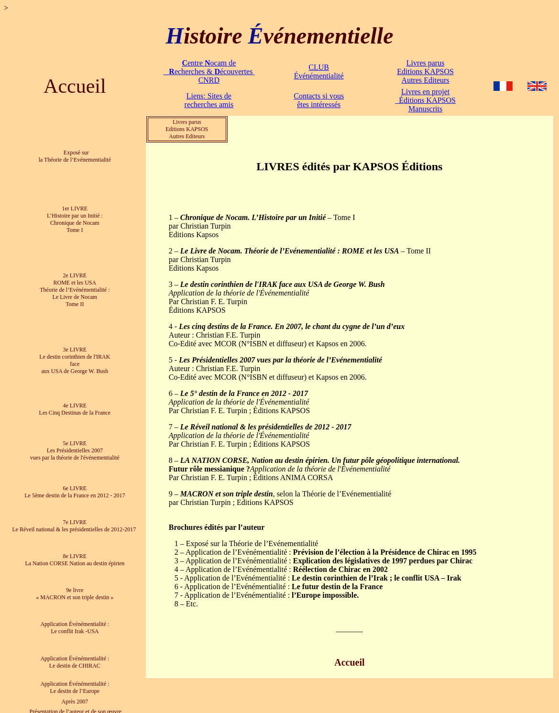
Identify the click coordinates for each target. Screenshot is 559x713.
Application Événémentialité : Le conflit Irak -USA (74, 620)
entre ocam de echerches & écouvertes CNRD (208, 71)
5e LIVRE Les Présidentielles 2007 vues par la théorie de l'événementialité (75, 445)
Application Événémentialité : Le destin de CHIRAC (74, 654)
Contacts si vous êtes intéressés (319, 100)
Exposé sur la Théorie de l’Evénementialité (75, 156)
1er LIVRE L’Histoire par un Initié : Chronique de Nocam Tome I (75, 218)
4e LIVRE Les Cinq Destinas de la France (75, 405)
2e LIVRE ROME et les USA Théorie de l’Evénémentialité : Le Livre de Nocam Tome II (75, 287)
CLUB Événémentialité (319, 71)
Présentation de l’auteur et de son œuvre (75, 703)
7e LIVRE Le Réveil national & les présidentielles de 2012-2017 (74, 520)
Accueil (75, 86)
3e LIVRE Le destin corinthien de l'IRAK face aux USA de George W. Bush (74, 357)
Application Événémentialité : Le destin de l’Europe (74, 679)
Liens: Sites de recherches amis (209, 100)
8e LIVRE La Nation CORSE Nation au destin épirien (74, 553)
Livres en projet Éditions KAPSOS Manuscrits (425, 100)
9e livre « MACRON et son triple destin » (74, 587)
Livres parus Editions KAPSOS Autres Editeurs (425, 71)
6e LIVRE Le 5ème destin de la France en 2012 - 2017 (74, 486)
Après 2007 (75, 693)
